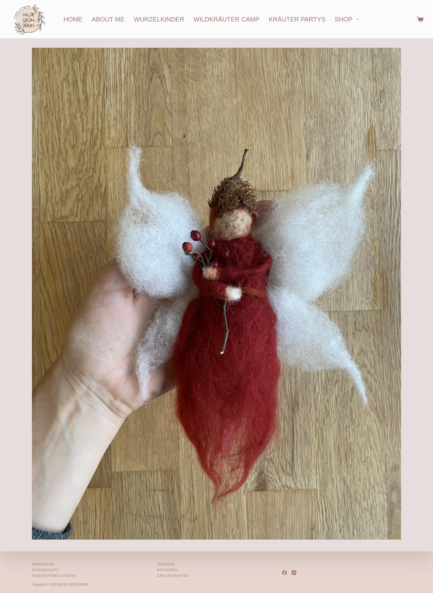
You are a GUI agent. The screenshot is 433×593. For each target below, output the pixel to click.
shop (348, 19)
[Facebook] (284, 572)
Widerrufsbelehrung (54, 576)
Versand (166, 564)
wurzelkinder (159, 19)
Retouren (167, 570)
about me (108, 19)
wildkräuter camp (227, 19)
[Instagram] (294, 572)
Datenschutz (45, 570)
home (73, 19)
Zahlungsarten (173, 576)
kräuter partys (297, 19)
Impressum (43, 564)
